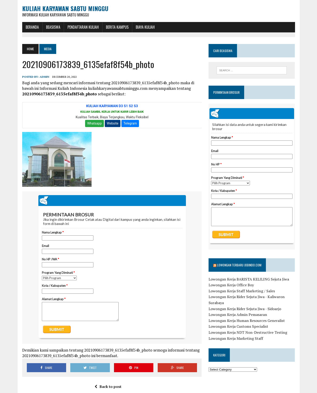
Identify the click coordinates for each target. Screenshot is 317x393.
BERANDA (32, 27)
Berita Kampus (117, 27)
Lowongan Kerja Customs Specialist (238, 326)
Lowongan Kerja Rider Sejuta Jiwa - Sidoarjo (245, 308)
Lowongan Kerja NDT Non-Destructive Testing (248, 332)
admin (44, 76)
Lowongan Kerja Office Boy (231, 284)
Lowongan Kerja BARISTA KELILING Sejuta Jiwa (249, 279)
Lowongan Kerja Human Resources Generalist (247, 320)
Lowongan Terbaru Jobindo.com (239, 264)
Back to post (108, 386)
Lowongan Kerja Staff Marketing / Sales (242, 290)
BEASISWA (53, 27)
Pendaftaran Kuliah (83, 27)
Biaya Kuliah (145, 27)
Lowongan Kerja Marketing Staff (236, 338)
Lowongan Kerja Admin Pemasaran (238, 314)
